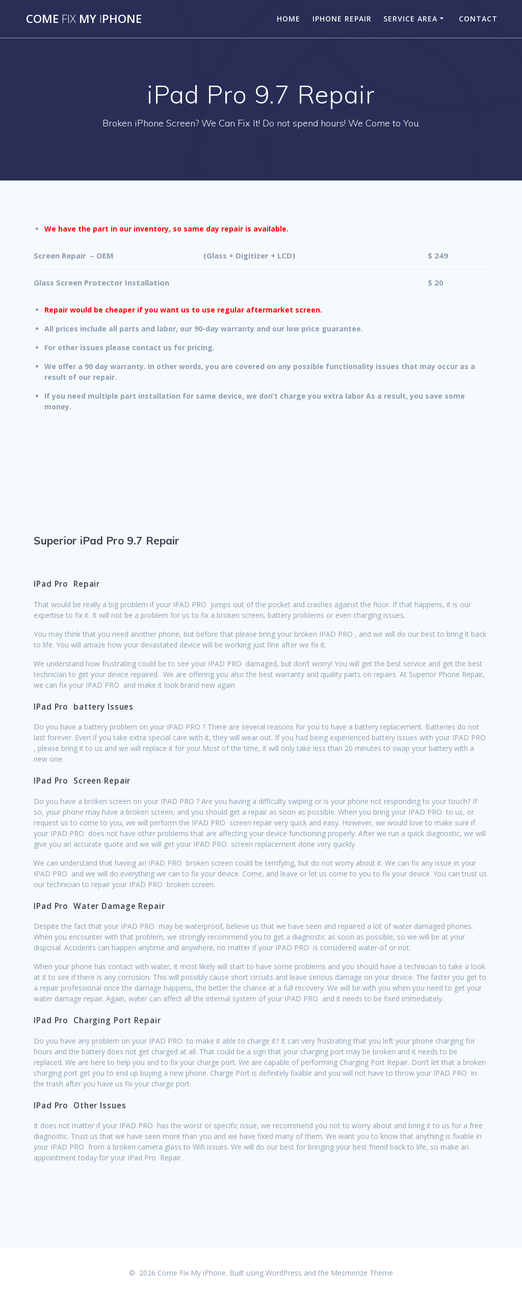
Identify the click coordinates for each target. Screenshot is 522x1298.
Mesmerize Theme (362, 1273)
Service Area (410, 18)
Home (288, 18)
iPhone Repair (342, 18)
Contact (478, 18)
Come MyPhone (84, 18)
